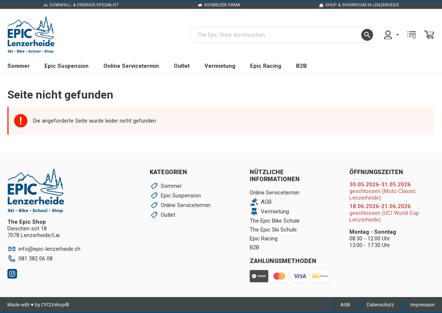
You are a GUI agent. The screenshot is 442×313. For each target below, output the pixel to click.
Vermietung (220, 66)
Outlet (182, 66)
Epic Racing (265, 66)
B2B (301, 66)
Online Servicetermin (131, 66)
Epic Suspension (66, 66)
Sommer (18, 66)
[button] (367, 35)
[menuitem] (391, 35)
